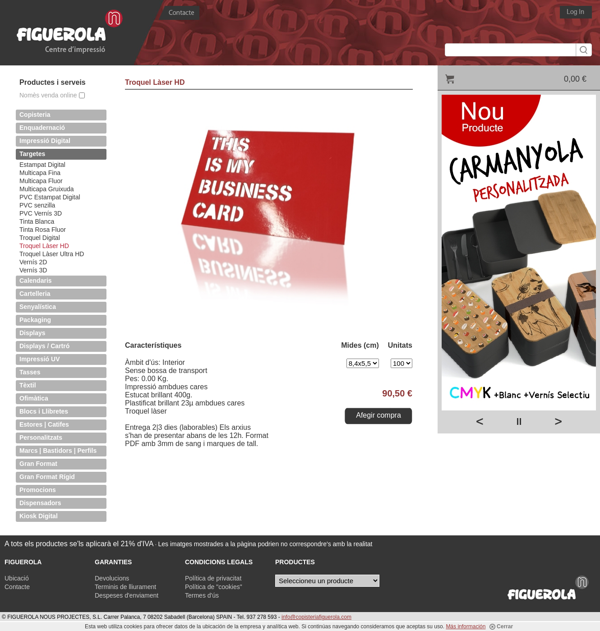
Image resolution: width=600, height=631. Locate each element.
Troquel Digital (39, 237)
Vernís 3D (33, 270)
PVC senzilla (37, 205)
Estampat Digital (42, 164)
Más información (465, 626)
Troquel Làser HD (44, 245)
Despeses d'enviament (126, 595)
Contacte (17, 586)
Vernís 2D (33, 262)
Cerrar (501, 626)
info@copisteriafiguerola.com (316, 617)
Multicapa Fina (39, 172)
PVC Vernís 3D (40, 213)
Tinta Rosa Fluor (42, 229)
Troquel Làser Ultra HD (51, 254)
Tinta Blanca (36, 221)
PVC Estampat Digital (49, 197)
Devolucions (112, 578)
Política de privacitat (213, 578)
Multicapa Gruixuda (46, 189)
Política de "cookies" (213, 586)
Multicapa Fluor (41, 180)
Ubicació (17, 578)
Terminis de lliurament (125, 586)
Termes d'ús (202, 595)
